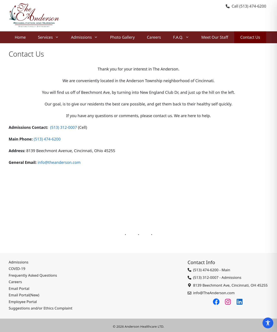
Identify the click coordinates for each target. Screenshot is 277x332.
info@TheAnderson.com (214, 292)
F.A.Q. (184, 37)
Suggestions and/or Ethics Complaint (40, 308)
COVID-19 (17, 268)
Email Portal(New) (24, 294)
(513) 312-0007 (63, 127)
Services (51, 37)
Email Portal (19, 288)
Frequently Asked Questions (33, 275)
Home (20, 37)
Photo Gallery (122, 37)
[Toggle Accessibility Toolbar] (268, 323)
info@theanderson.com (59, 162)
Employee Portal (23, 301)
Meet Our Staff (214, 37)
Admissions (87, 37)
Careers (154, 37)
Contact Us (250, 37)
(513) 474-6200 (252, 6)
